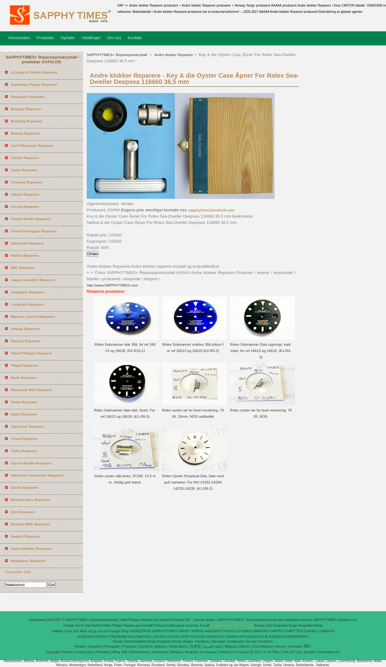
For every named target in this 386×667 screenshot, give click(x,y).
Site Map (80, 631)
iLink (68, 631)
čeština (224, 652)
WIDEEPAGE (140, 631)
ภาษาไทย (271, 652)
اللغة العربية (212, 646)
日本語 (195, 646)
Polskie (68, 652)
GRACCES (215, 637)
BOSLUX (234, 631)
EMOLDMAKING (255, 631)
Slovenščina (139, 652)
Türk (285, 652)
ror (99, 631)
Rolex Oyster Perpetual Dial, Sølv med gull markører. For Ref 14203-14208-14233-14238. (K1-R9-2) (193, 482)
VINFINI (197, 631)
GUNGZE (197, 637)
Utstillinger (91, 37)
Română (103, 652)
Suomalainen (262, 646)
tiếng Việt (119, 652)
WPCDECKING (251, 637)
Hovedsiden (19, 37)
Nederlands (178, 646)
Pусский (52, 652)
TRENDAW (118, 637)
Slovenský (160, 652)
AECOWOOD (139, 637)
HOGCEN (85, 637)
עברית (296, 652)
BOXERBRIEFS (295, 637)
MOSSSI (102, 637)
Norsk (280, 646)
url (90, 631)
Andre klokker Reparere (173, 55)
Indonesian (85, 652)
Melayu (176, 652)
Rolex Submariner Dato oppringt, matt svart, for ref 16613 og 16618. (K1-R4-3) (260, 351)
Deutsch (145, 646)
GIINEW (231, 637)
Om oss (114, 37)
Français (129, 646)
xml (105, 631)
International (328, 652)
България (208, 652)
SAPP (184, 637)
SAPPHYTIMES (165, 631)
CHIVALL (311, 631)
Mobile (80, 646)
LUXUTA (172, 637)
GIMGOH (326, 631)
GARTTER (294, 631)
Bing (125, 631)
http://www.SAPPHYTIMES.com (112, 285)
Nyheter (68, 37)
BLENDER (273, 637)
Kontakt (135, 37)
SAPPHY (277, 631)
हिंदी (307, 646)
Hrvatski (191, 652)
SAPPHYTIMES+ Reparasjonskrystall (117, 55)
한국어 (255, 652)
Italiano (160, 646)
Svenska (294, 646)
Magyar (231, 646)
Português (112, 646)
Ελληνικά (240, 652)
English (310, 652)
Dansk (244, 646)
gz (94, 631)
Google (115, 631)
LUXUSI (157, 637)
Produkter (45, 37)
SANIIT (184, 631)
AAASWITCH (215, 631)
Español (94, 646)
